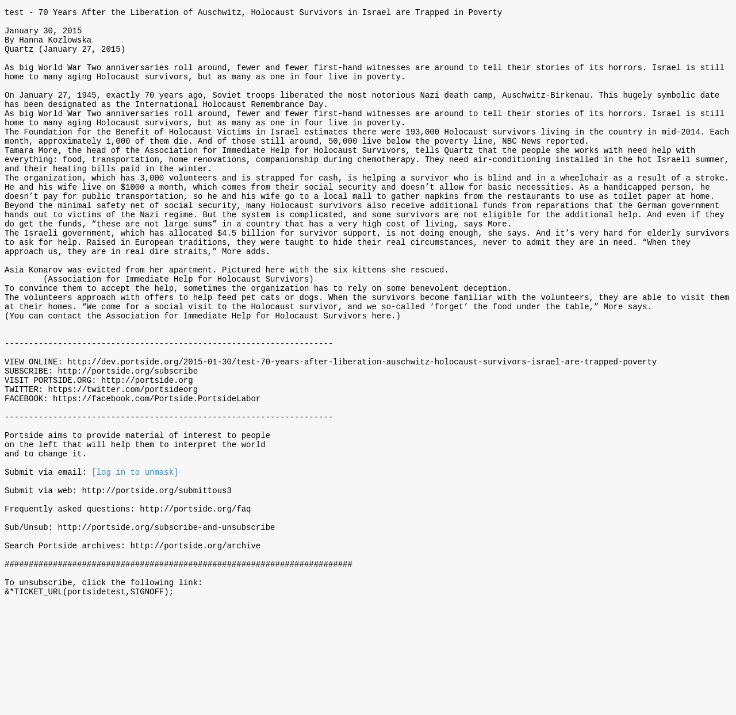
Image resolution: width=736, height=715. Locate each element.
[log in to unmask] (134, 559)
